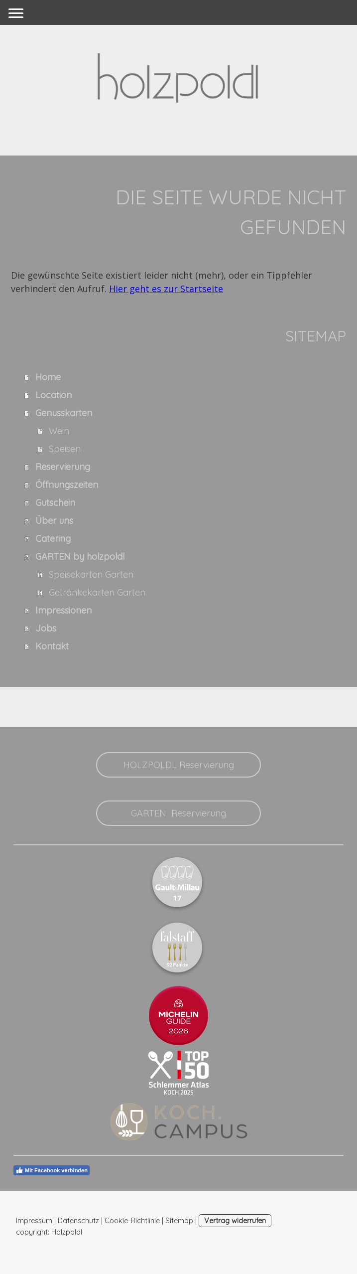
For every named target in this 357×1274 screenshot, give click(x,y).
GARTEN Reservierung (178, 813)
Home (48, 377)
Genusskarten (63, 413)
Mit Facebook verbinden (51, 1170)
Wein (59, 431)
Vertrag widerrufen (235, 1220)
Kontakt (52, 646)
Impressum (34, 1220)
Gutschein (55, 502)
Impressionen (63, 610)
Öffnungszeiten (66, 484)
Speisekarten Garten (91, 574)
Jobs (45, 628)
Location (53, 395)
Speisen (65, 449)
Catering (53, 538)
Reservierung (62, 467)
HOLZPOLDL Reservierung (178, 765)
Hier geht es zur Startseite (166, 289)
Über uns (54, 520)
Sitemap (179, 1220)
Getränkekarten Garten (97, 592)
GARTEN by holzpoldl (79, 556)
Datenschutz (78, 1220)
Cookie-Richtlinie (132, 1220)
